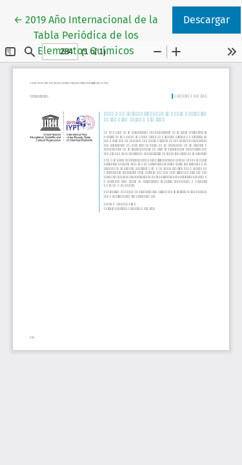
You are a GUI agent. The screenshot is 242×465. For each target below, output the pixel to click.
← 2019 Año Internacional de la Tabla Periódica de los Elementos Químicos (92, 34)
